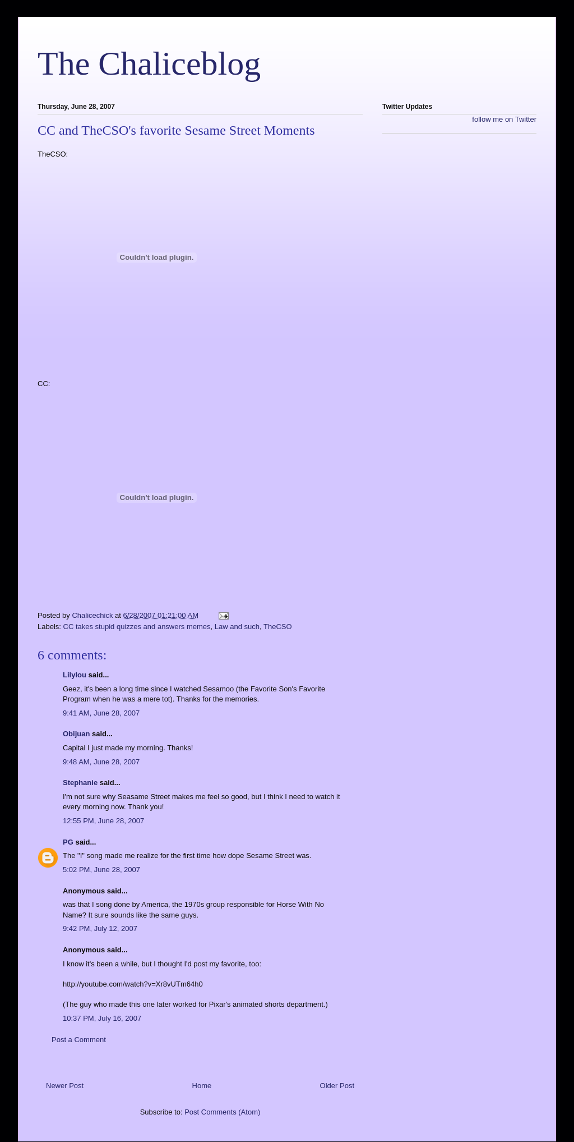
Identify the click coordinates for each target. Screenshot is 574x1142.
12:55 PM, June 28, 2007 (103, 821)
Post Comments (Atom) (222, 1112)
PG (68, 842)
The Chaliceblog (149, 63)
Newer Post (65, 1085)
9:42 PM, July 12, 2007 (100, 928)
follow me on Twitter (504, 119)
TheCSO (277, 626)
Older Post (337, 1085)
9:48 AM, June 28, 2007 (101, 762)
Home (202, 1085)
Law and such (237, 626)
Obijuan (76, 734)
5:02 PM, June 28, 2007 (101, 869)
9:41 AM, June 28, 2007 (101, 713)
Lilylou (74, 675)
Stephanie (80, 782)
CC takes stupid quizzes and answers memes (137, 626)
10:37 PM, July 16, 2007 (102, 1018)
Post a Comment (79, 1039)
